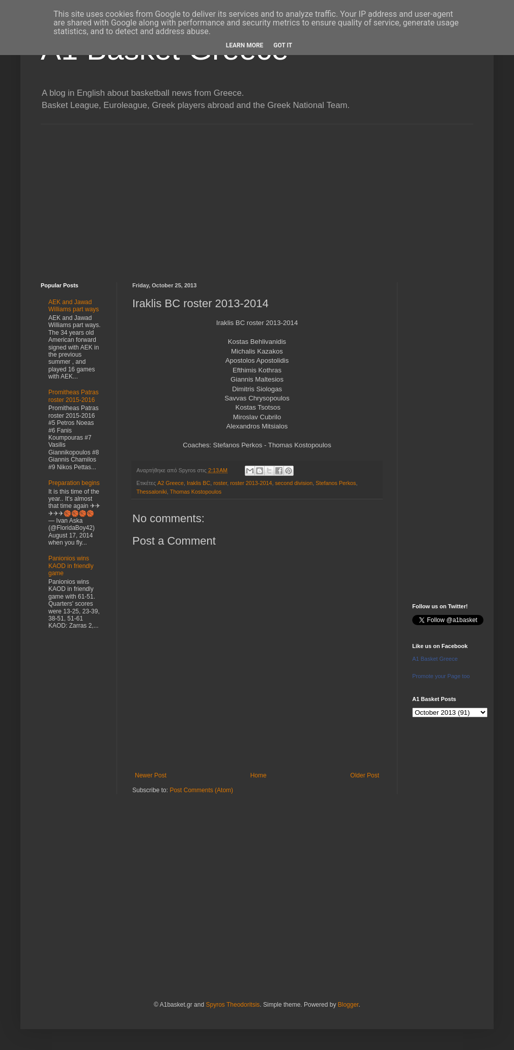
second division (293, 483)
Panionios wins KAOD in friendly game (71, 566)
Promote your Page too (441, 676)
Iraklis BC (198, 483)
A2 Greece (170, 483)
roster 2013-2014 (251, 483)
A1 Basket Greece (435, 659)
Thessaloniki (151, 492)
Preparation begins (74, 483)
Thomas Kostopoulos (195, 492)
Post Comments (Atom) (201, 790)
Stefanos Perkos (336, 483)
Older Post (364, 775)
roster (220, 483)
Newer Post (150, 775)
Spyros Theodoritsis (233, 1004)
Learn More (245, 45)
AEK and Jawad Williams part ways (73, 306)
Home (258, 775)
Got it (282, 45)
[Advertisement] (257, 195)
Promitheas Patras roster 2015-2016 (73, 396)
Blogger (348, 1004)
